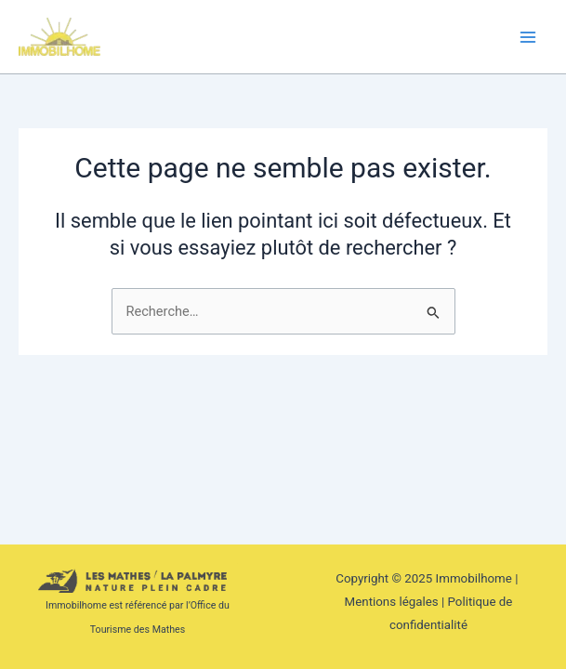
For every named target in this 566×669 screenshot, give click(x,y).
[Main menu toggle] (527, 37)
